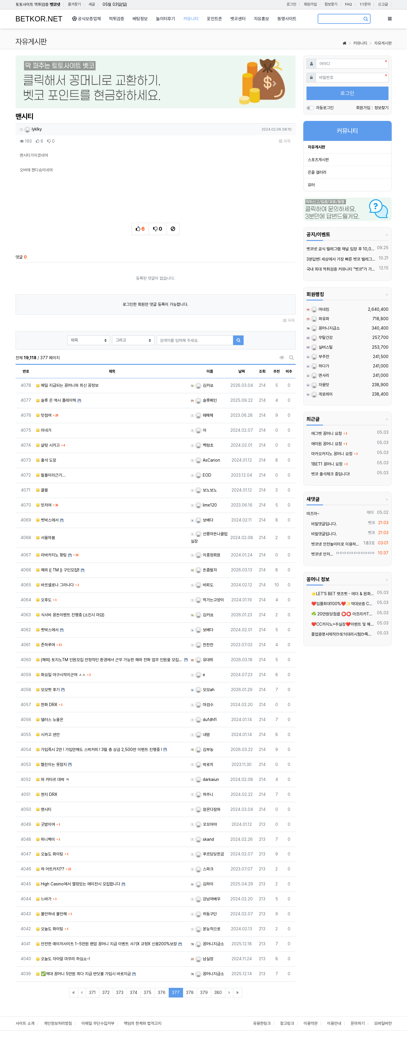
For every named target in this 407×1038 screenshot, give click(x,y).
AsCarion (207, 460)
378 (190, 992)
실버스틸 (322, 347)
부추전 (320, 356)
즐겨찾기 (74, 4)
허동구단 (206, 914)
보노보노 (206, 490)
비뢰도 (204, 585)
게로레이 (322, 394)
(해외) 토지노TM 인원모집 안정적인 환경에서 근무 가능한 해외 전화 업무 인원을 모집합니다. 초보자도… (109, 659)
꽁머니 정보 (318, 579)
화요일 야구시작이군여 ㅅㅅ (61, 674)
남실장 (204, 958)
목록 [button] (285, 141)
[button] (37, 83)
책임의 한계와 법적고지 (142, 1023)
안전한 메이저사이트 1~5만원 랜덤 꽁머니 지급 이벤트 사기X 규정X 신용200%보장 (106, 943)
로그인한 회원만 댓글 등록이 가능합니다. (155, 304)
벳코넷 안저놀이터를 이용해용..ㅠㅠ (320, 554)
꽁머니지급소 (209, 943)
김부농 (204, 749)
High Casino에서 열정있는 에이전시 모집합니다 (78, 884)
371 (92, 992)
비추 (289, 371)
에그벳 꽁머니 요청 (324, 433)
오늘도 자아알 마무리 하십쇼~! (63, 958)
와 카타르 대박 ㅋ (52, 779)
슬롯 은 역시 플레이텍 (56, 400)
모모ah (205, 689)
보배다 (204, 520)
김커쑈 (204, 385)
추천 (276, 371)
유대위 (204, 659)
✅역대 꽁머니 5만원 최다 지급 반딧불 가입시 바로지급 (83, 973)
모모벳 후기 (48, 689)
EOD (203, 475)
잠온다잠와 (207, 809)
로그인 (291, 4)
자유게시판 (383, 43)
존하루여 (45, 644)
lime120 (206, 505)
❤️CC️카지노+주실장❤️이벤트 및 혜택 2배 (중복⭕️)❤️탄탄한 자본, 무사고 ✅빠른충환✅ (340, 624)
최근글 (313, 419)
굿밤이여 (45, 824)
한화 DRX (46, 704)
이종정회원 (207, 555)
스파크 (204, 869)
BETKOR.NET (39, 19)
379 (204, 992)
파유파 (320, 318)
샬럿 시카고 (48, 445)
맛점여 (43, 415)
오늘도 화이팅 (49, 854)
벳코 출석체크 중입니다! (328, 474)
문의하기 (358, 1023)
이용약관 (311, 1023)
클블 (42, 490)
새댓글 (313, 499)
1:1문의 (365, 4)
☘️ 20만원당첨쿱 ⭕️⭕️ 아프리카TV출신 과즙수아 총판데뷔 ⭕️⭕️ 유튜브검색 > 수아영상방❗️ (340, 614)
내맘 (202, 734)
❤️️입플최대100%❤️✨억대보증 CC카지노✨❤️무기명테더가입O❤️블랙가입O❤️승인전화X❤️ (340, 603)
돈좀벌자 (206, 570)
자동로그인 (325, 107)
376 (161, 992)
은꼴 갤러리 (317, 172)
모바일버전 (383, 1023)
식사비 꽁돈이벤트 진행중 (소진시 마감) (70, 614)
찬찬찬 (204, 644)
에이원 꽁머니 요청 (324, 443)
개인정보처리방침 (58, 1023)
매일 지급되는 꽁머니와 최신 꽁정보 (67, 385)
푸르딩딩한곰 (209, 854)
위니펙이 (45, 839)
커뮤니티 (360, 43)
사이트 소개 (25, 1023)
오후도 (43, 600)
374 (133, 992)
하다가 (320, 366)
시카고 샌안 (48, 734)
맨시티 (43, 809)
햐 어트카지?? (50, 869)
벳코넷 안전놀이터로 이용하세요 (333, 544)
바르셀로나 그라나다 (55, 585)
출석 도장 (46, 460)
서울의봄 (45, 537)
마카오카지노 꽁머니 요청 (329, 453)
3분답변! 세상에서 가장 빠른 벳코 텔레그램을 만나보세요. (341, 259)
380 (218, 992)
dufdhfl (206, 719)
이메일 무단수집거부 (97, 1023)
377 (177, 992)
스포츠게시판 (318, 159)
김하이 (204, 884)
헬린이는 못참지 (51, 764)
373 (119, 992)
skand (204, 839)
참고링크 (287, 1023)
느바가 (43, 899)
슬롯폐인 (206, 400)
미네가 (43, 430)
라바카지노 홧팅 (51, 555)
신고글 (383, 4)
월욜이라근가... (51, 475)
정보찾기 (330, 4)
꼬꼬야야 (206, 824)
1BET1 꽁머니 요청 (324, 464)
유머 (311, 185)
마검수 (204, 704)
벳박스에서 (47, 520)
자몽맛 (320, 384)
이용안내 (334, 1023)
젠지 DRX (46, 794)
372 (106, 992)
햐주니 (204, 794)
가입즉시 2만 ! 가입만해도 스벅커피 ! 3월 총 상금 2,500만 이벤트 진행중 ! (99, 749)
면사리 (320, 375)
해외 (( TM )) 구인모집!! (57, 570)
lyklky (33, 129)
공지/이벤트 (318, 234)
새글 (91, 4)
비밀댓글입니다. (321, 523)
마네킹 (320, 309)
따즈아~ (312, 513)
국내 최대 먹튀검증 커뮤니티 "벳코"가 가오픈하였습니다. (341, 269)
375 (147, 992)
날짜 (241, 371)
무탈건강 (322, 337)
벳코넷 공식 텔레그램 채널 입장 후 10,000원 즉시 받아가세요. (340, 249)
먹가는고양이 (209, 600)
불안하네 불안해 (51, 914)
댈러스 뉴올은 (49, 719)
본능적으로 (207, 928)
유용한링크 (262, 1023)
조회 (262, 371)
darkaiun (207, 779)
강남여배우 (207, 899)
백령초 (204, 445)
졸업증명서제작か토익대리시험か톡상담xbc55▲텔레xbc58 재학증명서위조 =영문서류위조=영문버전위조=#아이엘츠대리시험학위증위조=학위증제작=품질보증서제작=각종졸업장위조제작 (340, 634)
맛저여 (43, 505)
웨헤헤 (204, 415)
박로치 (204, 764)
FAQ (348, 4)
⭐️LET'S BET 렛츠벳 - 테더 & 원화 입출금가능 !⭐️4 (340, 593)
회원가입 (310, 4)
